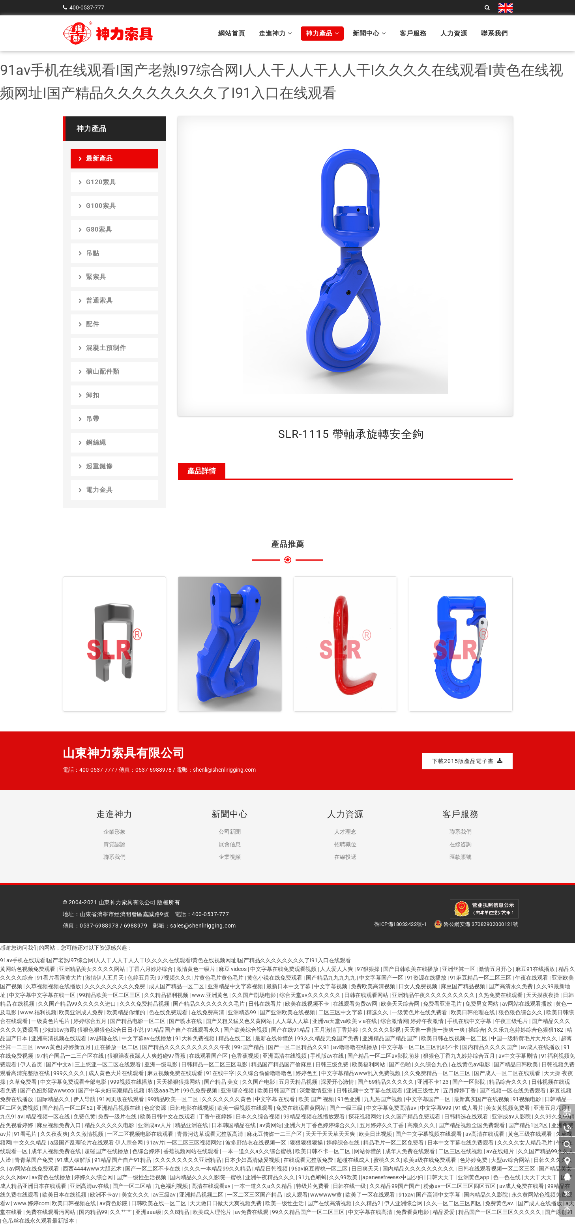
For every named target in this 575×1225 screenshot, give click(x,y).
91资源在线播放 (427, 977)
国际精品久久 (54, 1099)
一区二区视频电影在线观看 (140, 1134)
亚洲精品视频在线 (119, 1108)
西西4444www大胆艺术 (93, 1168)
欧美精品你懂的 (126, 1012)
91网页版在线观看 (122, 1099)
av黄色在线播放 (52, 1177)
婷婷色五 (307, 1073)
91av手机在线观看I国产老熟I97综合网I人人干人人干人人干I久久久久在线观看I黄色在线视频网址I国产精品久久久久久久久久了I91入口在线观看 (175, 960)
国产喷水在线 (186, 1021)
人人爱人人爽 (337, 969)
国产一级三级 (347, 1108)
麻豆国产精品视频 (463, 986)
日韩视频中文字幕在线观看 (370, 1090)
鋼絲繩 (92, 442)
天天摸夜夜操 (543, 995)
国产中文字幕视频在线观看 (429, 1134)
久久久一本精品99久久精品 (218, 1168)
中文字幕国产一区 (382, 977)
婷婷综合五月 (90, 1021)
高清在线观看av (211, 1186)
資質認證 (114, 844)
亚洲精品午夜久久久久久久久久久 (434, 995)
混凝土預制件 (102, 348)
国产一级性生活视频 (141, 1177)
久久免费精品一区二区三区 (438, 1073)
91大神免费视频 (195, 1038)
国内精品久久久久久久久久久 (418, 1168)
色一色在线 (507, 1177)
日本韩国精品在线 (234, 1125)
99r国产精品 (250, 1047)
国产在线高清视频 (330, 1203)
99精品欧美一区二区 (173, 1099)
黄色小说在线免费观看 (275, 977)
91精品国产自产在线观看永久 (184, 1030)
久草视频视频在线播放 (54, 986)
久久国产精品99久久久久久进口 (77, 1004)
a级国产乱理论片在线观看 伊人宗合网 (97, 1142)
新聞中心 (369, 33)
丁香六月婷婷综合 (151, 969)
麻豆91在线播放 (535, 969)
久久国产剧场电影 (254, 995)
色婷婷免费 (474, 1160)
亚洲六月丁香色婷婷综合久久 (320, 1125)
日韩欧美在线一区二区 (159, 1203)
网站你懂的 (368, 1151)
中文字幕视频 (331, 986)
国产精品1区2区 (528, 1125)
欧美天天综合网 (401, 1004)
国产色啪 (400, 1064)
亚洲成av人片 (155, 1125)
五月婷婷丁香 (460, 1090)
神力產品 (322, 33)
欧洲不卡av (104, 1194)
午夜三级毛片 (512, 1021)
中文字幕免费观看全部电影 (74, 1082)
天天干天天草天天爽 (330, 1134)
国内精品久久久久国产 (490, 1047)
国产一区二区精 (132, 1186)
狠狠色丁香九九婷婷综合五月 (459, 1056)
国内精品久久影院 (486, 1194)
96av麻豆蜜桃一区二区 (320, 1168)
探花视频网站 (365, 1116)
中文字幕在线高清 (370, 1212)
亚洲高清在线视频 (285, 1056)
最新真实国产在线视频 (482, 1099)
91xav (406, 1194)
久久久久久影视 (382, 1030)
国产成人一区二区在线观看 (507, 1073)
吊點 (89, 253)
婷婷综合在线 (343, 1142)
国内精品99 (93, 1212)
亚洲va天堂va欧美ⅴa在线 (345, 1021)
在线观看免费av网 (355, 1004)
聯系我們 (494, 33)
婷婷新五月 (77, 1047)
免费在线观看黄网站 (301, 1108)
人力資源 (453, 33)
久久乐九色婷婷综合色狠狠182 (525, 1030)
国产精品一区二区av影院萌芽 (384, 1056)
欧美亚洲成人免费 (81, 1012)
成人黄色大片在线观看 (116, 1073)
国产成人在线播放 (540, 1203)
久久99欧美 (344, 1177)
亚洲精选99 (242, 1012)
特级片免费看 (313, 1186)
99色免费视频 (200, 1090)
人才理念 (345, 832)
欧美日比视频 (376, 1134)
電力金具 (96, 490)
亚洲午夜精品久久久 (270, 1177)
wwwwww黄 (326, 1194)
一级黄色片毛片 (51, 1021)
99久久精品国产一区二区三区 (309, 1212)
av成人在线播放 (541, 1047)
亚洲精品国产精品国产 (390, 1038)
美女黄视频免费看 (508, 1108)
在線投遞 (345, 857)
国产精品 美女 (222, 1082)
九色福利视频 (172, 1186)
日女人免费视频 (418, 986)
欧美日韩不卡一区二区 (323, 1151)
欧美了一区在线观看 (370, 1194)
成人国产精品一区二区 (177, 986)
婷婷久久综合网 (94, 1177)
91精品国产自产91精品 (123, 1160)
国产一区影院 (469, 1082)
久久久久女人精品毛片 (525, 1142)
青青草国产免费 (34, 1160)
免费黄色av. (500, 1203)
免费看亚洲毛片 (443, 1004)
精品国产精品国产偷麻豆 (282, 1064)
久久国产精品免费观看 (413, 1116)
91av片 (155, 1142)
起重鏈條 (96, 466)
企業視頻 (230, 857)
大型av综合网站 (511, 1160)
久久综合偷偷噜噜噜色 (265, 1073)
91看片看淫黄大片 (60, 977)
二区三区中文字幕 (341, 1012)
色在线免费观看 (169, 1012)
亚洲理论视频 (238, 1090)
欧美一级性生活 (285, 1203)
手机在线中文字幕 (470, 1021)
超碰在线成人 (354, 1160)
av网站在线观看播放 (527, 1004)
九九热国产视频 (384, 1099)
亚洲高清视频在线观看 (59, 1038)
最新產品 (96, 158)
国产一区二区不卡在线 (153, 1168)
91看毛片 (26, 1134)
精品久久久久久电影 (109, 1125)
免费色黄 (84, 1116)
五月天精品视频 (298, 1082)
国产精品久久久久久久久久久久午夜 (187, 1047)
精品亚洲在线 (192, 1125)
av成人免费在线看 (522, 1186)
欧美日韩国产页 (277, 1090)
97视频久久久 (174, 977)
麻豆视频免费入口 (59, 1125)
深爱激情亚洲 (317, 1090)
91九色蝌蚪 (312, 1177)
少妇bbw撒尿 (58, 1030)
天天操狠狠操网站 (179, 1082)
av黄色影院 (114, 1203)
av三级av (165, 1194)
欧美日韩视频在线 (74, 1203)
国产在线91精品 (291, 1030)
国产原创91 (559, 1212)
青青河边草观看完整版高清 (210, 1134)
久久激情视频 (87, 1134)
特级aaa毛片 (164, 1090)
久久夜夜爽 (54, 1134)
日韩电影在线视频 (192, 1108)
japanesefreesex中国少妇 (392, 1177)
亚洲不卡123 (433, 1082)
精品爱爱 (444, 1212)
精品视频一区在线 (48, 1116)
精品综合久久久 (509, 1082)
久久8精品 (177, 1212)
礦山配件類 (99, 371)
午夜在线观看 (532, 977)
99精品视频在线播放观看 (314, 1116)
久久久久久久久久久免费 (115, 986)
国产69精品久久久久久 (386, 1082)
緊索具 (92, 277)
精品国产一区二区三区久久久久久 (500, 1212)
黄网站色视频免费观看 (28, 969)
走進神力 (275, 33)
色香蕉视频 (245, 1056)
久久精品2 (368, 1203)
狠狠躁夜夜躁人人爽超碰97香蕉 (147, 1056)
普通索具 (96, 300)
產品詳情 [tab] (201, 471)
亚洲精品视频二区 (202, 1194)
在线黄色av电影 (471, 1064)
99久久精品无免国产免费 (328, 1038)
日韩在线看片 (265, 1004)
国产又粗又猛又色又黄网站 (239, 1021)
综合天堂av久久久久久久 (310, 995)
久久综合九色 (431, 1064)
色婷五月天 (141, 977)
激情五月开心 (496, 969)
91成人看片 (469, 1108)
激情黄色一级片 (196, 969)
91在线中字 (220, 1073)
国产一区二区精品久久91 (299, 1047)
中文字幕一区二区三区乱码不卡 (420, 1047)
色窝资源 (155, 1108)
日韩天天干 (441, 1177)
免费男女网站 (482, 1004)
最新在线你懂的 (275, 1038)
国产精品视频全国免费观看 (472, 1125)
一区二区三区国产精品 (255, 1194)
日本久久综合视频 (258, 1116)
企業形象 (114, 832)
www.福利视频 (38, 1012)
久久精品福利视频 (166, 995)
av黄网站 (270, 1125)
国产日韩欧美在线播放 (411, 969)
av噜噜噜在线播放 (356, 1047)
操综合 (476, 1030)
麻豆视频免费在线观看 (175, 1073)
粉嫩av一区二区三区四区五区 (460, 1186)
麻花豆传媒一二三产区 (275, 1134)
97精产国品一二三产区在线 (71, 1056)
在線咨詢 (461, 844)
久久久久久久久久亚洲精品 (188, 1160)
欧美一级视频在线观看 (245, 1108)
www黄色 (49, 1047)
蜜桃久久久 (387, 1160)
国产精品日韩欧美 (516, 1064)
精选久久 (378, 1012)
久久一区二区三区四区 (454, 1203)
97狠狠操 (369, 969)
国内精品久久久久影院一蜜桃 (206, 1177)
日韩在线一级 (350, 1186)
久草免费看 (23, 1082)
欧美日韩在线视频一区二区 (455, 1038)
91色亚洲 (349, 1099)
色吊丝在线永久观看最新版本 (38, 1221)
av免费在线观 (252, 1212)
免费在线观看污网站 (51, 1212)
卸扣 (89, 395)
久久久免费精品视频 (145, 1004)
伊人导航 (85, 1099)
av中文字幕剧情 (518, 1056)
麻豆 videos (233, 969)
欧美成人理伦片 (212, 1212)
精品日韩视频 (272, 1168)
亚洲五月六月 (551, 1108)
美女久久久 (136, 1194)
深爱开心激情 (338, 1082)
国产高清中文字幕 (438, 1194)
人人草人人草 (292, 1021)
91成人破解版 (74, 1160)
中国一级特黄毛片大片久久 (524, 1038)
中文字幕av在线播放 (147, 1038)
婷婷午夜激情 (427, 1021)
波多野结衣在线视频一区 (256, 1142)
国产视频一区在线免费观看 (513, 1090)
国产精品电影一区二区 (138, 1021)
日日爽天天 (365, 1168)
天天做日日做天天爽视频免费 (226, 1203)
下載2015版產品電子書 (467, 761)
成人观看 (297, 1194)
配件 (89, 324)
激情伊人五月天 (105, 977)
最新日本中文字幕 (289, 986)
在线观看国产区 (209, 1056)
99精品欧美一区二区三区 (110, 995)
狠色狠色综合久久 (521, 1012)
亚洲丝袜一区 (459, 969)
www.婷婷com (31, 1203)
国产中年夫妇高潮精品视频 (112, 1090)
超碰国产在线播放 (107, 1151)
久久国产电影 (259, 1082)
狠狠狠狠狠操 (307, 1142)
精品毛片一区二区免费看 (394, 1142)
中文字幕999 (436, 1108)
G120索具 (97, 182)
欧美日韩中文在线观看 (168, 1116)
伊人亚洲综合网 (404, 1203)
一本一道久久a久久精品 (264, 1186)
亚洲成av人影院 (512, 1116)
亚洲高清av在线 (90, 1186)
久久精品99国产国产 (395, 1186)
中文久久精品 (30, 1142)
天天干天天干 (541, 1177)
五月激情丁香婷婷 (337, 1030)
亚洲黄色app (474, 1177)
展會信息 (230, 844)
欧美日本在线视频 (65, 1194)
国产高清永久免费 (511, 986)
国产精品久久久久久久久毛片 (209, 1004)
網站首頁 (231, 33)
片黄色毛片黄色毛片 (219, 977)
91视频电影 (527, 1099)
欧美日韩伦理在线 (473, 1012)
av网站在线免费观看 (34, 1168)
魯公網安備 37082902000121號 (476, 924)
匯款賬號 (461, 857)
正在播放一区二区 (117, 1047)
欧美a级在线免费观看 (430, 1160)
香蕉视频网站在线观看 (191, 1151)
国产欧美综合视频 (246, 1030)
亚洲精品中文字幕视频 (236, 986)
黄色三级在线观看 (530, 1134)
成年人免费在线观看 (410, 1151)
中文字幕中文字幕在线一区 (43, 995)
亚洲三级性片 (423, 1090)
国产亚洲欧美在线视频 (288, 1012)
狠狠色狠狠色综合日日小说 (111, 1030)
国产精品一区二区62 (68, 1108)
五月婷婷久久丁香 (382, 1125)
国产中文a (59, 1064)
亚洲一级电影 (161, 1064)
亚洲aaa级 (148, 1212)
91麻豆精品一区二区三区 (481, 977)
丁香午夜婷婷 (216, 1116)
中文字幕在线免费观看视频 (284, 969)
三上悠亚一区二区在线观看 (108, 1064)
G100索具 (97, 205)
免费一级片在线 (118, 1116)
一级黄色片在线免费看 (420, 1012)
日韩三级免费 (332, 1064)
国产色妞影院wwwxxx (48, 1090)
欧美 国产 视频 (316, 1099)
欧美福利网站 (369, 1064)
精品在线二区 (235, 1038)
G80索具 (95, 229)
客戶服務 (413, 33)
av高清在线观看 (485, 1134)
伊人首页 (31, 1064)
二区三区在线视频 (461, 1151)
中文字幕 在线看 (275, 1099)
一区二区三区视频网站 (195, 1142)
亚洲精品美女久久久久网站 (92, 969)
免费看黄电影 (413, 1212)
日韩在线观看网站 (367, 995)
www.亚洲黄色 (210, 995)
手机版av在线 (327, 1056)
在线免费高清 (208, 1012)
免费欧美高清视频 (373, 986)
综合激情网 (394, 1021)
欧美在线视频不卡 (307, 1004)
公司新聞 (230, 832)
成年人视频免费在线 (56, 1151)
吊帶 (89, 419)
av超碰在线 (104, 1038)
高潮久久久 (421, 1125)
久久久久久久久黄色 (227, 1099)
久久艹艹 (121, 1212)
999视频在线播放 (132, 1082)
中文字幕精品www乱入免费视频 (361, 1073)
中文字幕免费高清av (392, 1108)
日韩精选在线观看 (466, 1116)
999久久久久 (69, 1073)
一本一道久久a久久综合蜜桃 (257, 1151)
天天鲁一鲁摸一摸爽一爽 (435, 1030)
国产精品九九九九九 (331, 977)
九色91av (11, 1116)
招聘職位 (345, 844)
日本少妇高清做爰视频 (253, 1160)
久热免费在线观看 (501, 995)
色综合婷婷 (146, 1151)
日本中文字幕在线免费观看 (461, 1142)
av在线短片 (500, 1151)
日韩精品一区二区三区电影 (215, 1064)
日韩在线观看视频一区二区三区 (497, 1168)
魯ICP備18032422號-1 (400, 924)
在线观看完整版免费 (308, 1160)
